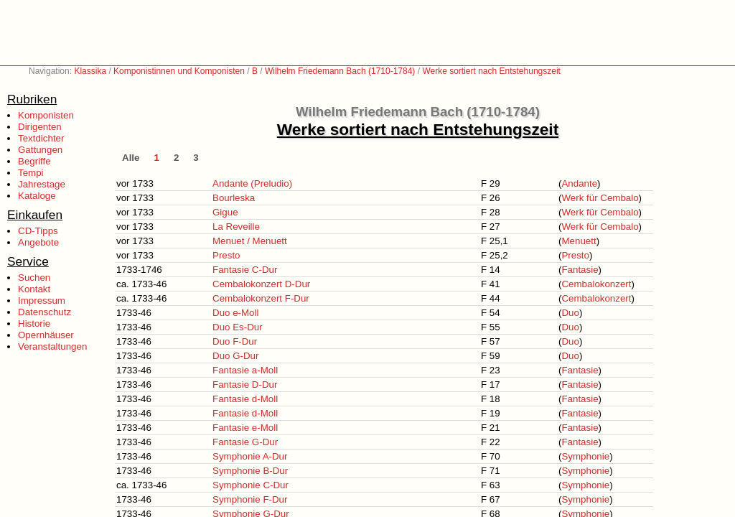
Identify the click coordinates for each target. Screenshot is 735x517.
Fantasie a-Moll (245, 370)
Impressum (41, 300)
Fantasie (579, 269)
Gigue (225, 212)
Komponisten (46, 115)
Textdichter (41, 138)
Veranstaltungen (52, 346)
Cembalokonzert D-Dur (261, 284)
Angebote (38, 242)
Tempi (31, 172)
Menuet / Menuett (249, 241)
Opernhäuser (46, 335)
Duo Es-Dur (237, 327)
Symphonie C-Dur (250, 485)
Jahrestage (41, 184)
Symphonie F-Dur (249, 499)
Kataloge (37, 195)
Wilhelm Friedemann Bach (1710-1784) (340, 71)
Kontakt (34, 289)
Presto (226, 255)
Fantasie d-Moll (245, 398)
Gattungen (40, 149)
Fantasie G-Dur (245, 442)
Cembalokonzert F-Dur (260, 298)
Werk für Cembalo (599, 197)
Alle (130, 157)
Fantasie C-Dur (244, 269)
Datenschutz (44, 312)
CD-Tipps (38, 230)
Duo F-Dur (234, 341)
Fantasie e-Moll (245, 427)
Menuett (578, 241)
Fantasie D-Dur (244, 384)
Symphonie (585, 456)
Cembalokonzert (596, 284)
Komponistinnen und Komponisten (179, 71)
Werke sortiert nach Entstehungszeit (491, 71)
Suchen (34, 277)
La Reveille (236, 226)
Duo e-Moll (235, 312)
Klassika (90, 71)
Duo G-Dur (235, 355)
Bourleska (233, 197)
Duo (570, 312)
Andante (579, 183)
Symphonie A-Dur (249, 456)
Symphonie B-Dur (250, 470)
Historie (34, 323)
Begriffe (34, 161)
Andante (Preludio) (252, 183)
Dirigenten (40, 126)
